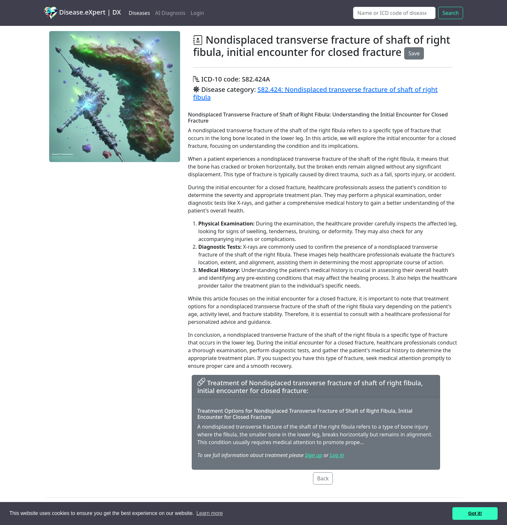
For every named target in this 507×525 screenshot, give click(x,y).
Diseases (139, 12)
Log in (337, 455)
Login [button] (197, 12)
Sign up (313, 455)
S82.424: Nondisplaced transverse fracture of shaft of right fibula (315, 93)
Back (323, 478)
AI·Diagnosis (170, 12)
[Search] (394, 13)
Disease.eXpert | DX (82, 13)
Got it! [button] (475, 513)
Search (450, 12)
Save (414, 53)
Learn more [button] (209, 513)
